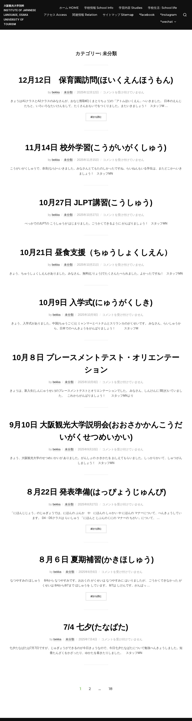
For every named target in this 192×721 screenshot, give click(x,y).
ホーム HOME (69, 8)
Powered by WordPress (17, 714)
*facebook (147, 15)
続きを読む (99, 105)
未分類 (68, 81)
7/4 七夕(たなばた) (95, 616)
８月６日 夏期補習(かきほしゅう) (96, 548)
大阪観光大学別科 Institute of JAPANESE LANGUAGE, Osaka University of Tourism (20, 15)
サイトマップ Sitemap (118, 15)
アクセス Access (55, 15)
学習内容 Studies (130, 8)
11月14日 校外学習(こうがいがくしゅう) (95, 137)
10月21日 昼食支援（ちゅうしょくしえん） (96, 241)
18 (110, 678)
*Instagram (168, 15)
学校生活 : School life (162, 8)
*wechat (168, 21)
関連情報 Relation (84, 15)
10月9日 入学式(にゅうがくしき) (96, 292)
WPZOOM (182, 714)
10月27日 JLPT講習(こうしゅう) (95, 191)
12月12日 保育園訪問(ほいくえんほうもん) (95, 69)
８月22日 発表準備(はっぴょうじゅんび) (96, 481)
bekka (56, 81)
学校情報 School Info (98, 8)
